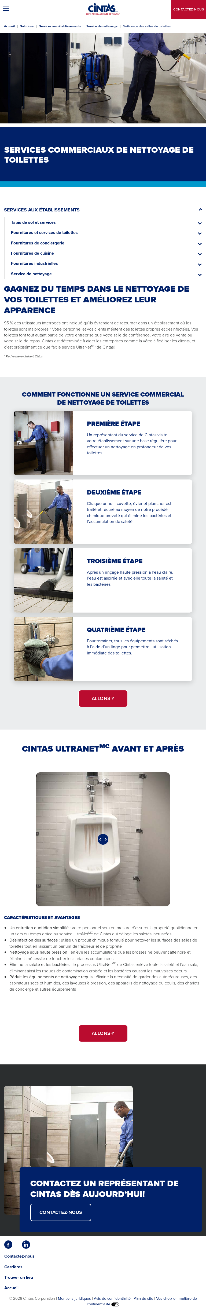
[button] (6, 8)
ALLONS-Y (103, 698)
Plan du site (143, 1298)
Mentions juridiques (74, 1298)
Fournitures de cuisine (32, 253)
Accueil (9, 26)
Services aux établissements (60, 26)
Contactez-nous (188, 9)
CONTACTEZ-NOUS (60, 1212)
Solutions (27, 26)
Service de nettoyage (101, 26)
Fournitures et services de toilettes (44, 232)
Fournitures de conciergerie (37, 243)
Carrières (13, 1267)
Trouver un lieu (18, 1277)
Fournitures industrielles (34, 263)
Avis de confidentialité (112, 1298)
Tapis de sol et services (33, 222)
